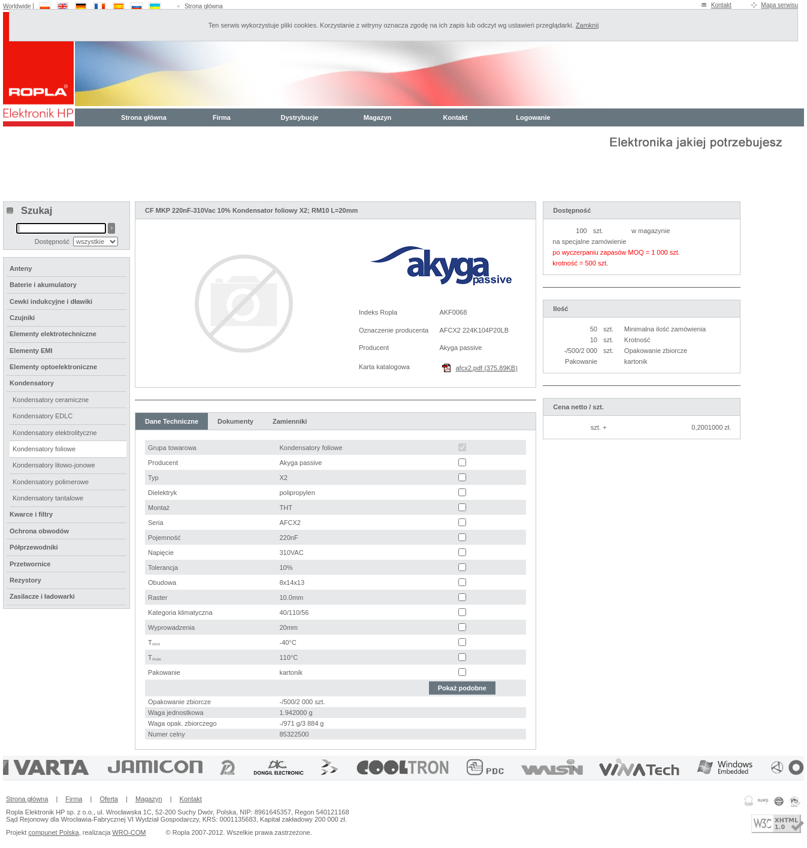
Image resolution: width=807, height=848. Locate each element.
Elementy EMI (31, 350)
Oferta (108, 798)
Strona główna (204, 6)
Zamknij (587, 25)
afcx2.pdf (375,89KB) (487, 368)
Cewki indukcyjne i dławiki (51, 301)
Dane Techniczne (171, 421)
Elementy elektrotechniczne (53, 333)
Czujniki (22, 317)
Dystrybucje (300, 117)
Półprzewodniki (34, 547)
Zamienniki (290, 421)
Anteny (21, 268)
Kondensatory (32, 383)
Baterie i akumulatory (43, 284)
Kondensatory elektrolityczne (55, 432)
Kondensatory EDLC (42, 416)
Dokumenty (235, 421)
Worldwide (17, 6)
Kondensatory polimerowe (51, 481)
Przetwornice (30, 564)
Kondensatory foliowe (44, 448)
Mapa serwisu (779, 5)
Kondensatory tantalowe (48, 498)
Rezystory (25, 580)
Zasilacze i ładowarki (42, 596)
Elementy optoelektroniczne (53, 366)
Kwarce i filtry (31, 514)
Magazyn (377, 117)
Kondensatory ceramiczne (51, 399)
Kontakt (721, 5)
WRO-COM (129, 832)
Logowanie (533, 117)
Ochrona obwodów (39, 531)
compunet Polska (53, 832)
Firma (222, 117)
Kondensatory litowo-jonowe (54, 465)
